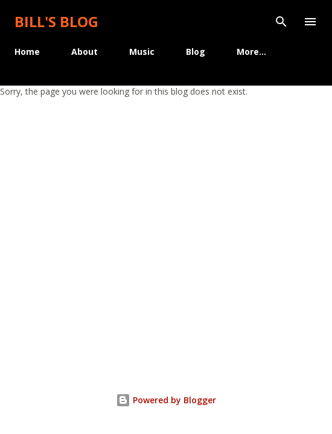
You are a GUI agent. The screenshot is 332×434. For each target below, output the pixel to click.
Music (142, 51)
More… (251, 51)
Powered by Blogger (166, 400)
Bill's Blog (56, 21)
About (84, 51)
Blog (195, 51)
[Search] (281, 21)
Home (27, 51)
